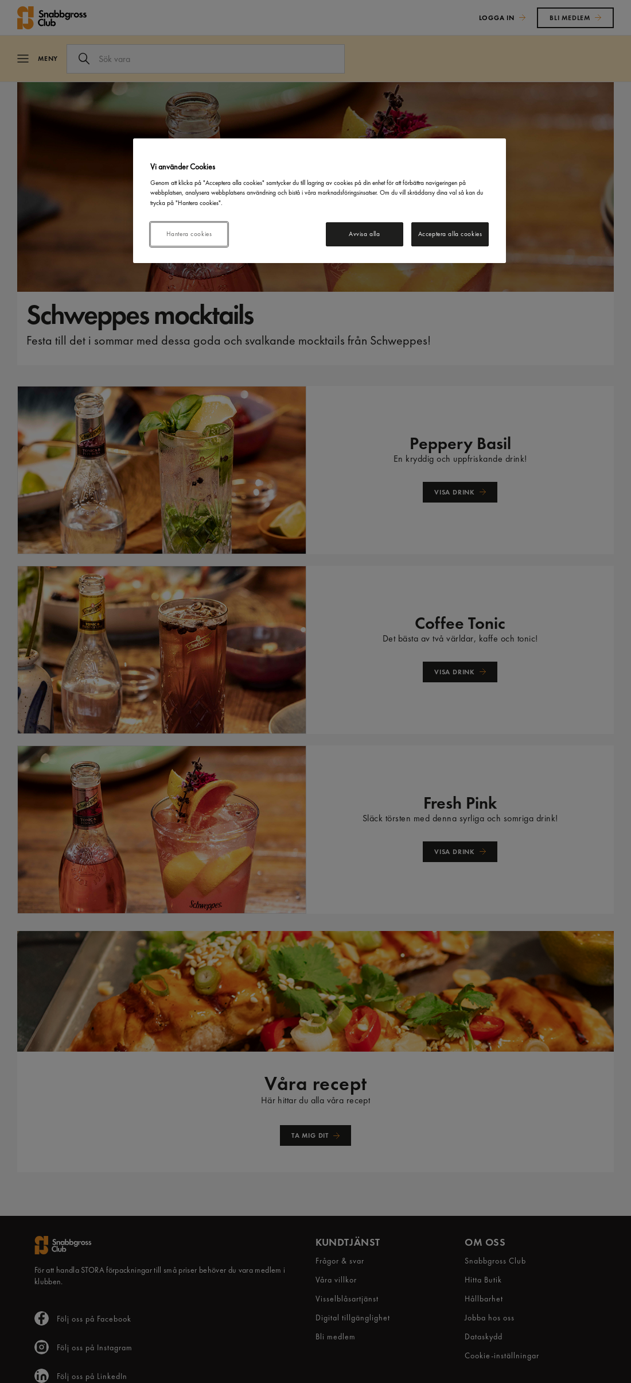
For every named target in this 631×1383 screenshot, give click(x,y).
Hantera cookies (189, 234)
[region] (319, 200)
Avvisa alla (364, 234)
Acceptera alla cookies (450, 234)
